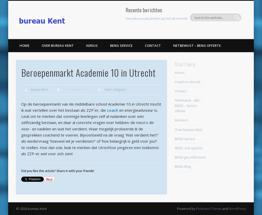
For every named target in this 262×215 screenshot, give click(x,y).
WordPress (237, 208)
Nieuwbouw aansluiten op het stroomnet (157, 18)
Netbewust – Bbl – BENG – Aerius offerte (188, 105)
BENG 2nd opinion (189, 148)
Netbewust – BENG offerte (197, 45)
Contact (153, 45)
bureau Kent (39, 89)
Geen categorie (115, 89)
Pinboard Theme (209, 208)
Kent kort (181, 120)
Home (24, 45)
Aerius (92, 45)
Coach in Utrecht (187, 82)
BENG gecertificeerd (190, 157)
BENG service (121, 45)
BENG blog (183, 166)
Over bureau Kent (58, 45)
